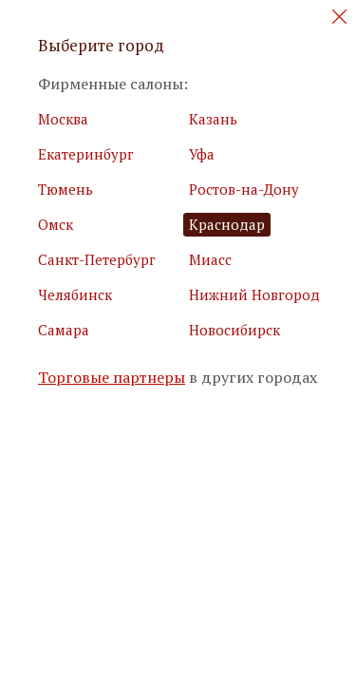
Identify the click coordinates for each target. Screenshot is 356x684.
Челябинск (75, 294)
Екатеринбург (86, 153)
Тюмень (65, 189)
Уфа (202, 153)
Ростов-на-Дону (244, 189)
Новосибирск (234, 329)
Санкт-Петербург (97, 259)
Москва (63, 118)
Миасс (210, 259)
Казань (213, 118)
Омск (55, 224)
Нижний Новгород (254, 294)
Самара (63, 329)
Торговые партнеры (111, 378)
